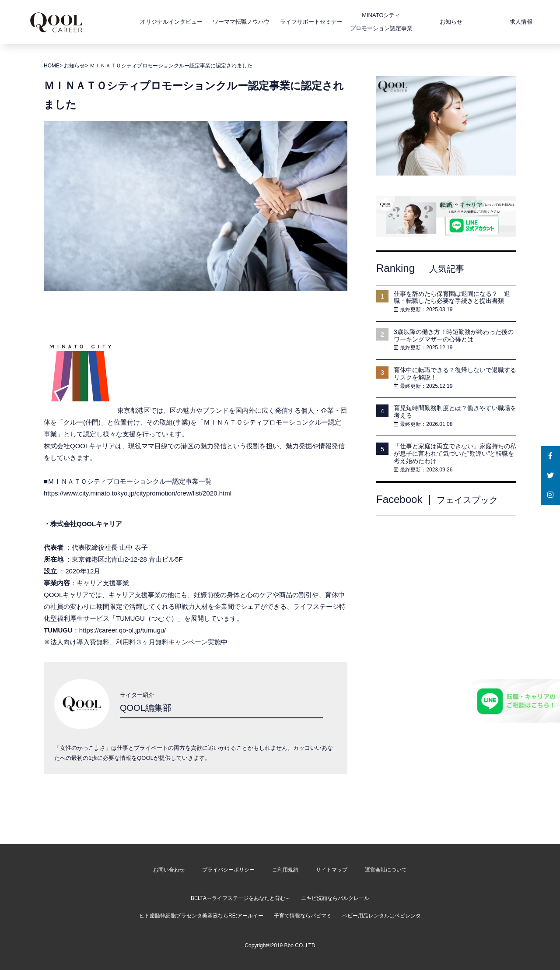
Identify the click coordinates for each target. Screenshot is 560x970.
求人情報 (497, 21)
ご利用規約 (285, 870)
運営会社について (386, 870)
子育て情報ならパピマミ (303, 916)
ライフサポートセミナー (287, 21)
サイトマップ (331, 870)
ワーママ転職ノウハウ (217, 21)
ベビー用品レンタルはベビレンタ (381, 916)
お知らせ (427, 21)
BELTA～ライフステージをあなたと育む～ (240, 898)
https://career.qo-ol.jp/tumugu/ (122, 630)
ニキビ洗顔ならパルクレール (335, 898)
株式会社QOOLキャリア (86, 523)
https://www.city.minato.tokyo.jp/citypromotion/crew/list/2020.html (137, 493)
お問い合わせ (169, 870)
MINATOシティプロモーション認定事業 (357, 22)
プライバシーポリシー (228, 870)
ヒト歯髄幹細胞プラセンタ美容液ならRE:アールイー (201, 916)
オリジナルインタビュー (147, 21)
